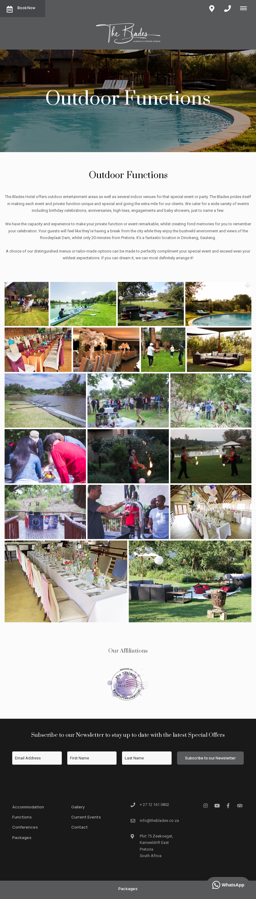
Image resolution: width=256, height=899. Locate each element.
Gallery (78, 807)
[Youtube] (217, 805)
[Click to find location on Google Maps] (212, 8)
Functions (22, 817)
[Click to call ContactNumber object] (228, 8)
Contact (79, 827)
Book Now (21, 9)
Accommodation (28, 807)
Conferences (25, 827)
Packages (22, 837)
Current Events (86, 817)
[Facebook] (228, 805)
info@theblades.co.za (159, 820)
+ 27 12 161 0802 (154, 804)
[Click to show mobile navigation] (246, 8)
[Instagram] (205, 805)
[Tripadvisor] (239, 805)
